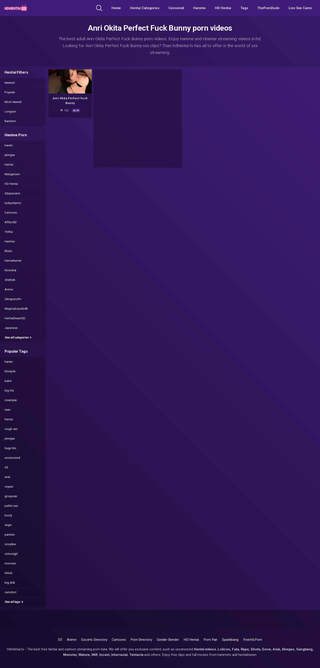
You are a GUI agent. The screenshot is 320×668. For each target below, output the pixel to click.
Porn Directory (141, 640)
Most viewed (13, 102)
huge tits (10, 448)
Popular (10, 92)
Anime (9, 289)
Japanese (11, 328)
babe (8, 381)
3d (6, 467)
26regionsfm (13, 299)
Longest (10, 111)
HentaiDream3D (15, 318)
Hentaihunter (13, 260)
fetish (8, 573)
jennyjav (10, 155)
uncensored (12, 457)
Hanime (199, 8)
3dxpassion (12, 193)
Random (10, 121)
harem (9, 145)
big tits (9, 390)
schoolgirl (11, 553)
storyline (10, 544)
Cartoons (11, 212)
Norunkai (10, 270)
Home (116, 8)
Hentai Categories (144, 8)
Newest (10, 82)
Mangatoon (12, 174)
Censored (176, 8)
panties (9, 534)
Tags (244, 8)
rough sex (11, 429)
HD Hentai (223, 8)
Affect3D (11, 222)
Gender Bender (168, 640)
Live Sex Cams (300, 8)
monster (10, 563)
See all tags (14, 602)
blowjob (10, 371)
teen (8, 409)
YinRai (9, 231)
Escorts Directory (94, 640)
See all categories (18, 337)
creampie (11, 400)
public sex (11, 505)
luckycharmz (13, 203)
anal (7, 477)
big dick (10, 582)
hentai (9, 419)
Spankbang (230, 640)
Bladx (8, 251)
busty (8, 515)
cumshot (10, 592)
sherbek (10, 280)
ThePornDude (268, 8)
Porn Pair (210, 640)
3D (60, 640)
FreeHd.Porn (252, 640)
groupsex (11, 496)
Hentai (9, 164)
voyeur (9, 486)
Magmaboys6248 (16, 308)
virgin (8, 525)
